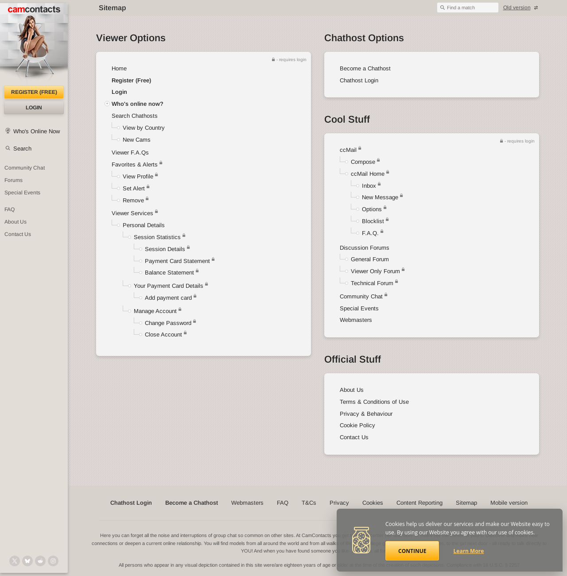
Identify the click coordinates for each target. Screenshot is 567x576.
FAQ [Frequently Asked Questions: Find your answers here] (9, 209)
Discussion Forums (364, 247)
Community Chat (24, 168)
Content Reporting (419, 502)
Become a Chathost (365, 68)
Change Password (168, 323)
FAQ (282, 502)
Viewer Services (132, 213)
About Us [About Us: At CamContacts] (15, 222)
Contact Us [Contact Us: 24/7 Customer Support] (17, 234)
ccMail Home (367, 173)
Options (372, 209)
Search (22, 148)
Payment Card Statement (177, 261)
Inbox (369, 185)
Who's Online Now (36, 131)
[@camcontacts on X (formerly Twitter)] (14, 561)
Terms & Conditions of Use (374, 401)
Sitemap (466, 502)
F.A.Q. (370, 233)
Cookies (372, 502)
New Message (380, 197)
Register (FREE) (34, 92)
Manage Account (155, 311)
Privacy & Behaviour (366, 413)
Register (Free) (131, 80)
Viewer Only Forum (375, 271)
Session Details (165, 249)
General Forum (370, 259)
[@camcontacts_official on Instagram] (53, 561)
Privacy (339, 502)
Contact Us (354, 437)
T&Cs (309, 502)
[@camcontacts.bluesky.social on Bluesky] (27, 561)
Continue (412, 551)
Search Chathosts (135, 115)
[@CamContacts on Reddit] (40, 561)
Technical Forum (372, 283)
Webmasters (356, 320)
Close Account (163, 334)
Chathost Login (359, 80)
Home (119, 68)
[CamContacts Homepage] (34, 44)
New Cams (137, 139)
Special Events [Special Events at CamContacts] (22, 192)
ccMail (348, 150)
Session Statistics (157, 237)
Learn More (469, 551)
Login (34, 107)
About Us (352, 390)
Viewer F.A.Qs (130, 152)
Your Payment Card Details (168, 285)
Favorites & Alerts (137, 164)
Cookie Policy (357, 425)
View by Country (144, 127)
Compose (363, 161)
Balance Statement (169, 272)
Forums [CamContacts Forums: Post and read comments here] (13, 180)
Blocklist (373, 221)
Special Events (359, 308)
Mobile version (509, 502)
